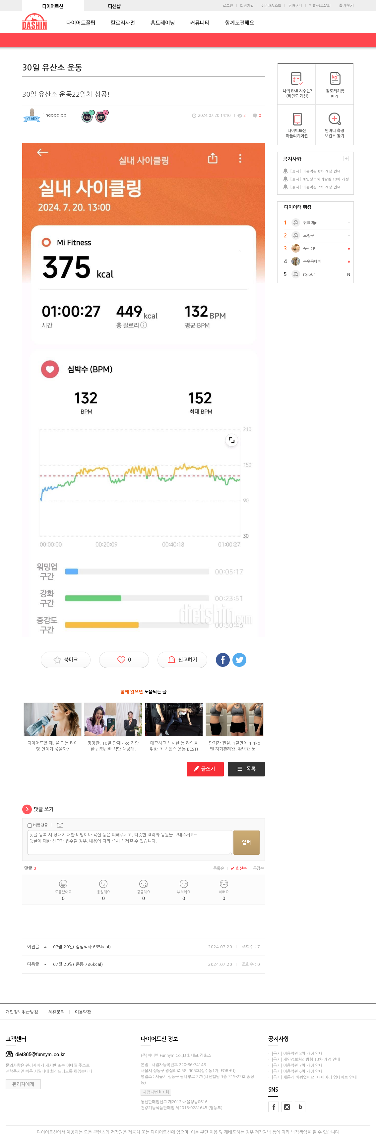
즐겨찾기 (346, 6)
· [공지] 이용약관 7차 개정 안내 (295, 1065)
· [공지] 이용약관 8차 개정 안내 (295, 1054)
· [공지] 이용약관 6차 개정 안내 (295, 1071)
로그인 (228, 6)
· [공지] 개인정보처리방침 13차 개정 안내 (304, 1060)
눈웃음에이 (312, 262)
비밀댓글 (40, 825)
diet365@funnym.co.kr (35, 1054)
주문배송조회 (271, 6)
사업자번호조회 (156, 1092)
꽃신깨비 (310, 249)
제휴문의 (56, 1012)
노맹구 (308, 236)
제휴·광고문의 (320, 6)
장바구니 (295, 6)
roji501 (309, 274)
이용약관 (83, 1012)
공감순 (258, 868)
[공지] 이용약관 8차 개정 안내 (315, 171)
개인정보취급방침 (22, 1012)
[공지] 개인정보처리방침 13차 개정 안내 (321, 178)
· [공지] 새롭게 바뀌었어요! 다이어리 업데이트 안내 (312, 1077)
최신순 (238, 868)
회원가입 (247, 6)
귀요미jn (310, 223)
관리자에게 (23, 1084)
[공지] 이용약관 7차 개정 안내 (315, 186)
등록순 (218, 868)
